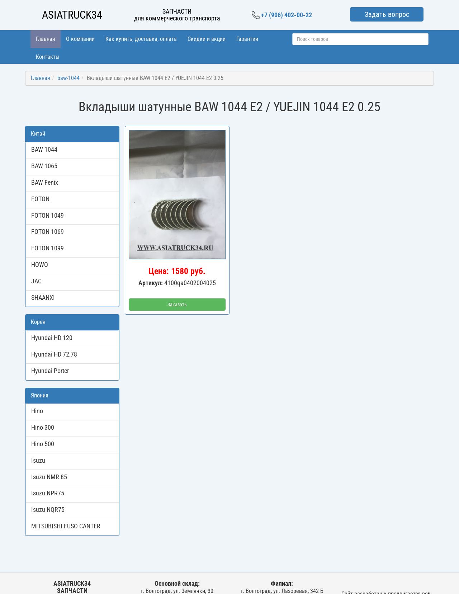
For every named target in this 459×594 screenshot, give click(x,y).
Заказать (177, 304)
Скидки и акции (207, 39)
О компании (80, 39)
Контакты (48, 56)
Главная (45, 39)
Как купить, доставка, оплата (141, 39)
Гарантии (247, 39)
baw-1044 (68, 78)
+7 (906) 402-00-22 (282, 15)
